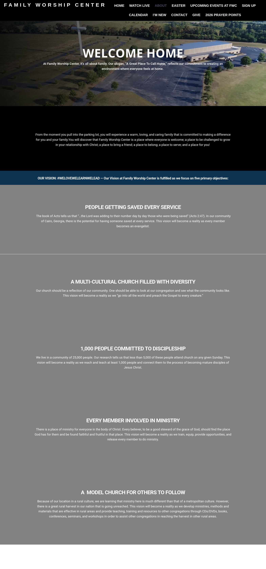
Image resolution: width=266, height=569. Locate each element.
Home (132, 5)
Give (210, 15)
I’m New (172, 15)
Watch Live (152, 5)
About (174, 5)
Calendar (151, 15)
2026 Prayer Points (236, 15)
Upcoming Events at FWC (227, 5)
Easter (192, 5)
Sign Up (130, 15)
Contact (192, 15)
